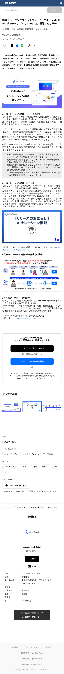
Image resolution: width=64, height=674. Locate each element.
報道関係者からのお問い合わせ (32, 653)
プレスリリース (19, 507)
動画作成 (45, 467)
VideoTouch (9, 467)
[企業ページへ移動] (32, 533)
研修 (35, 467)
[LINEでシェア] (22, 45)
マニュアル (23, 467)
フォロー (32, 559)
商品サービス (10, 442)
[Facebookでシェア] (17, 45)
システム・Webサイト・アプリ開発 (38, 454)
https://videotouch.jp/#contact (29, 318)
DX (55, 467)
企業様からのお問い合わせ (32, 658)
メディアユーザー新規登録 (32, 361)
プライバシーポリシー (32, 647)
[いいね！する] (4, 45)
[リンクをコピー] (34, 45)
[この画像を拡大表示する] (11, 406)
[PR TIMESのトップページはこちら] (10, 3)
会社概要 (15, 647)
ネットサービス (11, 454)
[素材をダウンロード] (29, 45)
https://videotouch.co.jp (31, 573)
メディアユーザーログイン (32, 348)
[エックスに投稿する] (12, 45)
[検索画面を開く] (61, 3)
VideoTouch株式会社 (36, 507)
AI (5, 472)
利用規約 (49, 647)
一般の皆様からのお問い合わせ (32, 664)
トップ (6, 507)
